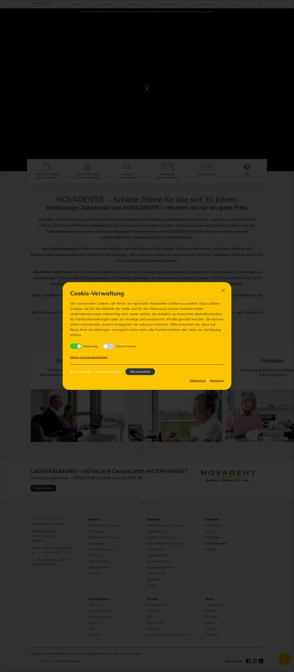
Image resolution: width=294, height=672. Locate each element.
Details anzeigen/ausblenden (89, 357)
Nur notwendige (80, 372)
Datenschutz (198, 380)
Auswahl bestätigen (108, 372)
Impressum (217, 380)
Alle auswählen (140, 371)
